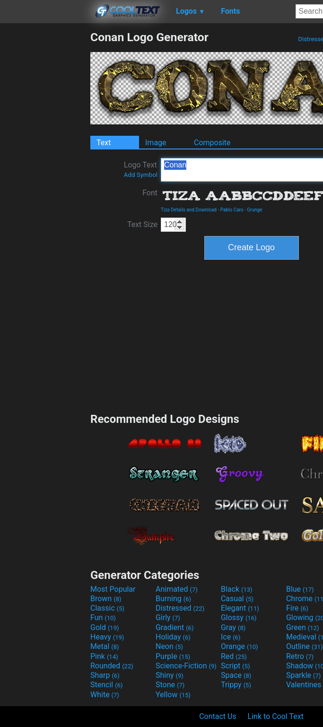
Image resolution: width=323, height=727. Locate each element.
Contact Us (217, 716)
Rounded (111, 665)
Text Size (142, 224)
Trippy (236, 684)
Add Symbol (140, 174)
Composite (212, 142)
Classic (107, 608)
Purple (173, 656)
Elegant (240, 608)
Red (234, 656)
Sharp (105, 675)
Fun (103, 617)
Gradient (174, 627)
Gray (233, 627)
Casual (237, 598)
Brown (105, 598)
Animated (177, 589)
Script (235, 665)
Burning (173, 598)
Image (155, 142)
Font (149, 192)
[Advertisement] (45, 172)
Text (103, 142)
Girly (168, 617)
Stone (170, 684)
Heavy (107, 636)
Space (236, 675)
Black (237, 589)
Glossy (239, 617)
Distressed (180, 608)
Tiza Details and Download (189, 209)
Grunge (254, 209)
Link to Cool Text (276, 716)
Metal (104, 646)
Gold (104, 627)
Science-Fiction (186, 665)
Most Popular (113, 589)
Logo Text (140, 169)
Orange (239, 646)
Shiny (169, 675)
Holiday (173, 636)
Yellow (173, 694)
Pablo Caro (232, 209)
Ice (230, 636)
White (104, 694)
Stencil (106, 684)
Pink (104, 656)
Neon (169, 646)
